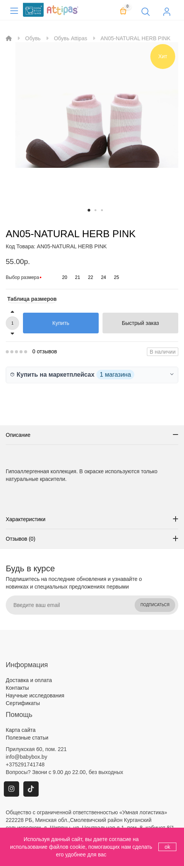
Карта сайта (21, 730)
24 (103, 277)
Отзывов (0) (20, 539)
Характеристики (26, 519)
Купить (60, 323)
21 (77, 277)
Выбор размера (22, 277)
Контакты (17, 688)
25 (116, 277)
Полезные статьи (27, 738)
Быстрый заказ (140, 323)
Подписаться (154, 605)
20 (64, 277)
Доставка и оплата (29, 680)
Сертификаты (23, 703)
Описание (18, 435)
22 (90, 277)
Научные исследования (35, 695)
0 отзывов (44, 351)
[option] (96, 123)
